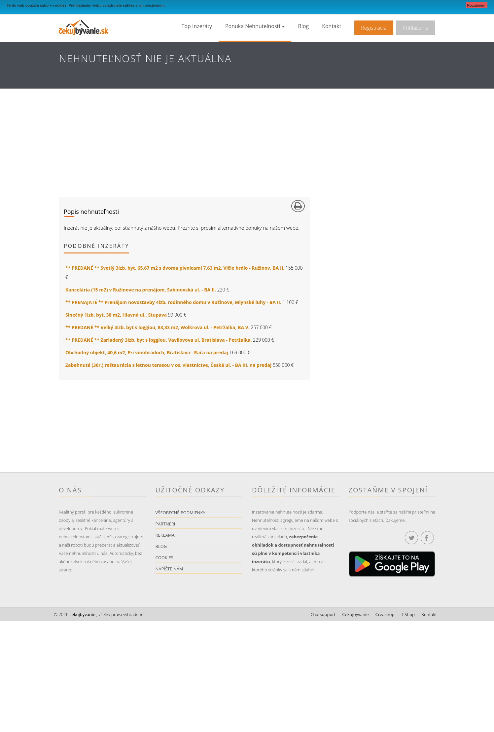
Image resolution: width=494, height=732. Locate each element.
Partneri (165, 524)
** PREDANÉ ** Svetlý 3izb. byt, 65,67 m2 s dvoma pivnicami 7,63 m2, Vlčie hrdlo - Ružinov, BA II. (174, 268)
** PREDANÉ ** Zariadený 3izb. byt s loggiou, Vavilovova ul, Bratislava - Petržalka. (158, 340)
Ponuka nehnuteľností (255, 26)
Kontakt (331, 26)
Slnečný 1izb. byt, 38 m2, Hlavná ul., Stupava (116, 315)
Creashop (385, 614)
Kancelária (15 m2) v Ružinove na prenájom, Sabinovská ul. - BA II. (140, 290)
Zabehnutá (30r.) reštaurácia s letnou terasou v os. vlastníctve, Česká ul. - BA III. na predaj (168, 365)
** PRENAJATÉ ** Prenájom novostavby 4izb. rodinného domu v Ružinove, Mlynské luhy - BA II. (173, 302)
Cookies (164, 557)
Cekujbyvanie (355, 614)
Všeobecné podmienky (180, 513)
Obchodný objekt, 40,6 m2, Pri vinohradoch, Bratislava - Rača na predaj (146, 352)
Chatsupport (322, 614)
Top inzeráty (197, 26)
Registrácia (373, 27)
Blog (303, 26)
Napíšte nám (169, 569)
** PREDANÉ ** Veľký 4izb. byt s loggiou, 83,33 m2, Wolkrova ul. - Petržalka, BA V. (157, 327)
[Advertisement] (247, 138)
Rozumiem (476, 5)
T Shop (408, 614)
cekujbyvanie (81, 614)
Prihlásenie (416, 27)
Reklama (165, 535)
